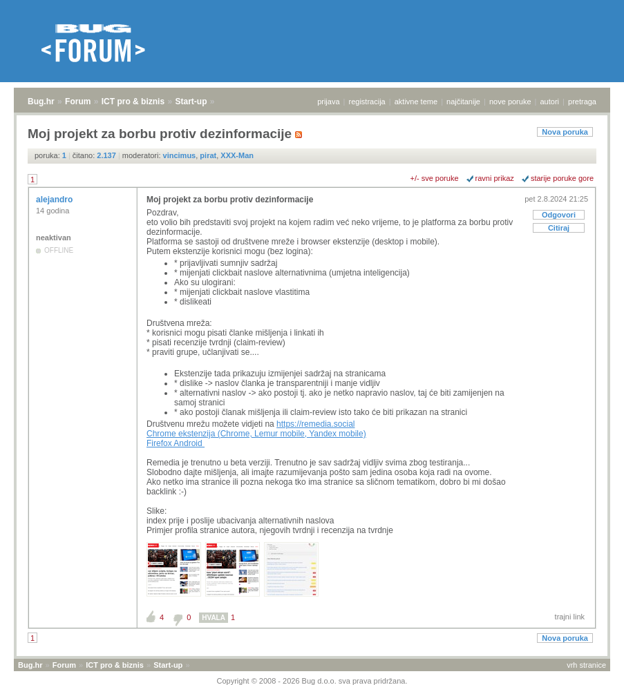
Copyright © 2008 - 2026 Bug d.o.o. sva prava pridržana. (312, 681)
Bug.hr (41, 101)
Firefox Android (175, 443)
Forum (78, 101)
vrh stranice (586, 665)
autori (550, 101)
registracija (367, 101)
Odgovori (559, 215)
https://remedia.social (315, 424)
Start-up (191, 101)
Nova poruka (565, 132)
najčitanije (463, 101)
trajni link (570, 616)
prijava (328, 101)
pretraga (582, 101)
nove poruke (510, 101)
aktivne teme (416, 101)
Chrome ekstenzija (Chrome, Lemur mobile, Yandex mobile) (256, 433)
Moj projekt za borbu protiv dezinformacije (229, 199)
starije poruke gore (562, 178)
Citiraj (558, 228)
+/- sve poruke (434, 178)
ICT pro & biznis (133, 101)
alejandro (55, 199)
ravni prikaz (494, 178)
